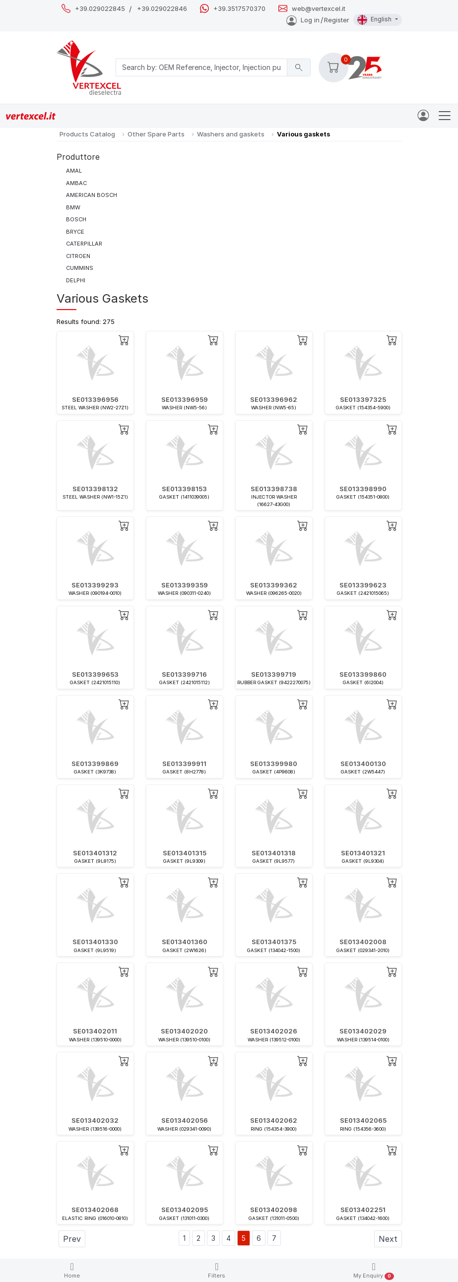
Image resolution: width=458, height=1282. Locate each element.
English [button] (375, 20)
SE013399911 (184, 764)
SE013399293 (95, 585)
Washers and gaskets (230, 134)
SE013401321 (363, 853)
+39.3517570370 (239, 8)
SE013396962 (273, 399)
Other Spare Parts (156, 134)
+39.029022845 (100, 8)
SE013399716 (184, 674)
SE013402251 (363, 1210)
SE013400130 (363, 764)
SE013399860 (363, 674)
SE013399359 (184, 585)
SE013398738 (274, 489)
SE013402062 (273, 1120)
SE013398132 (95, 489)
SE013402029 (363, 1031)
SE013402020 (184, 1031)
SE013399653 (95, 674)
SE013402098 (273, 1210)
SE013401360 (184, 942)
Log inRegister (317, 20)
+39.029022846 (162, 8)
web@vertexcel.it (318, 8)
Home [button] (72, 1270)
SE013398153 (184, 489)
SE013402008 (363, 942)
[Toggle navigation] (444, 115)
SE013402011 (95, 1031)
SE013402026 (273, 1031)
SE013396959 (184, 399)
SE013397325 (363, 399)
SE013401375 (274, 942)
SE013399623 (363, 585)
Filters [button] (216, 1270)
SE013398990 (363, 489)
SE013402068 (95, 1210)
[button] (333, 67)
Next (388, 1239)
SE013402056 (184, 1120)
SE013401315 (184, 853)
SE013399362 (273, 585)
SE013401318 (274, 853)
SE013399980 (273, 764)
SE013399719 (273, 674)
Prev (72, 1239)
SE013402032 (95, 1120)
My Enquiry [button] (373, 1271)
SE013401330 (95, 942)
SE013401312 (95, 853)
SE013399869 (95, 764)
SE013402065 (363, 1120)
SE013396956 (95, 399)
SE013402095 (184, 1210)
